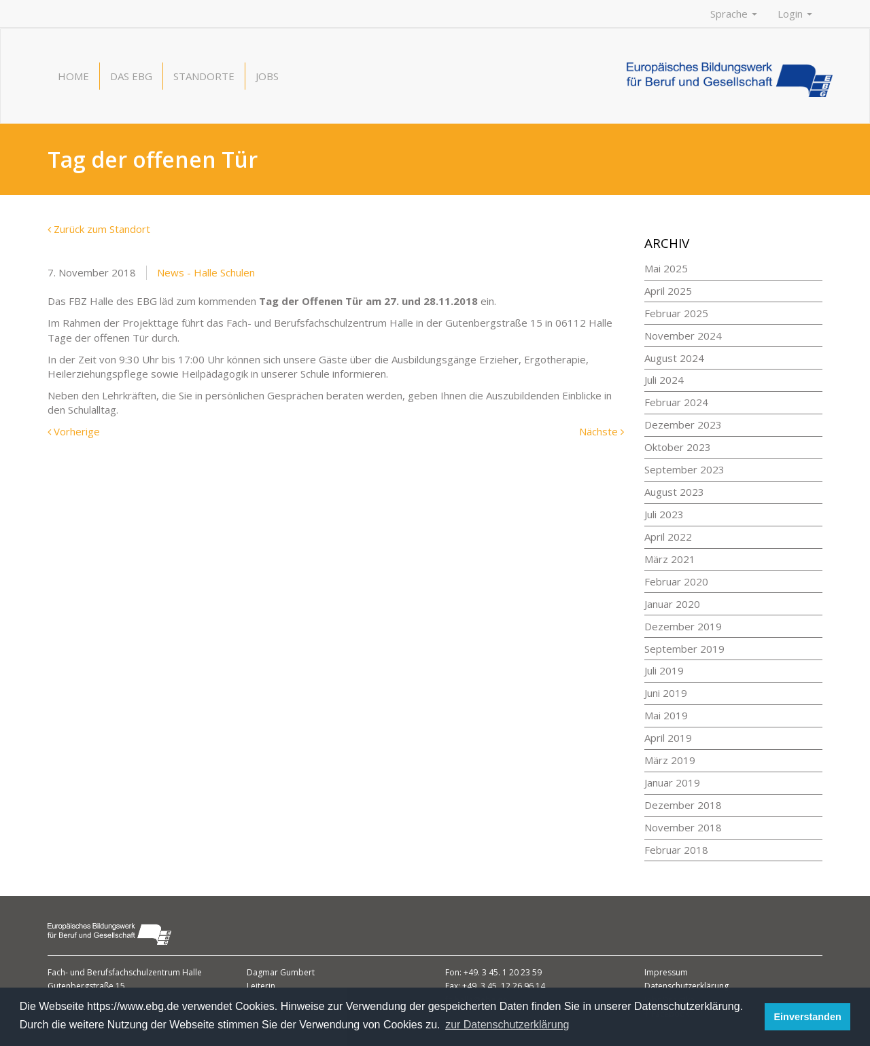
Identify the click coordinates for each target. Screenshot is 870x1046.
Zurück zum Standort (99, 229)
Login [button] (795, 13)
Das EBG (131, 76)
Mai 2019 (666, 715)
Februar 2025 (676, 313)
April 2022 (668, 536)
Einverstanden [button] (807, 1016)
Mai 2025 (666, 268)
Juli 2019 (664, 670)
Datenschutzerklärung (686, 986)
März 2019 (669, 760)
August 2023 (674, 492)
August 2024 (674, 358)
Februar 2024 (676, 402)
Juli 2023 (664, 514)
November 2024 (683, 335)
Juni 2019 (665, 693)
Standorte (203, 76)
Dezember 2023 (683, 424)
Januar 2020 (672, 604)
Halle (192, 972)
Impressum (666, 972)
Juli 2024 (664, 379)
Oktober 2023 (677, 447)
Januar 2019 (672, 782)
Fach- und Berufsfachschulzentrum (115, 972)
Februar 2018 (676, 849)
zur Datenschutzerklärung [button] (507, 1024)
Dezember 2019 (683, 626)
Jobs (267, 76)
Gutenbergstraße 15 (86, 986)
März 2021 (669, 559)
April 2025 (668, 290)
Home (73, 76)
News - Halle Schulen (206, 272)
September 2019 (684, 648)
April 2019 (668, 737)
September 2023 (684, 469)
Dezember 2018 (683, 805)
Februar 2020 (676, 581)
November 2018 (683, 827)
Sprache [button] (733, 13)
